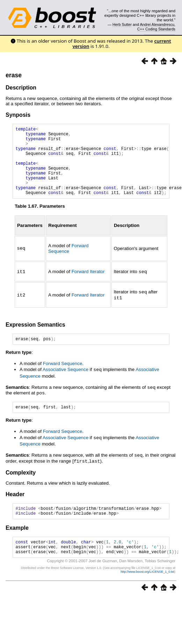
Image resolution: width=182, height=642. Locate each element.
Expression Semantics (35, 338)
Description (21, 88)
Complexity (21, 486)
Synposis (18, 115)
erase (14, 75)
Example (17, 544)
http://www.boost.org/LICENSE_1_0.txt (147, 590)
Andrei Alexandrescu (157, 24)
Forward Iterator (88, 286)
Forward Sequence (68, 263)
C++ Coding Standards (156, 29)
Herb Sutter (122, 24)
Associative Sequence (65, 384)
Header (15, 508)
